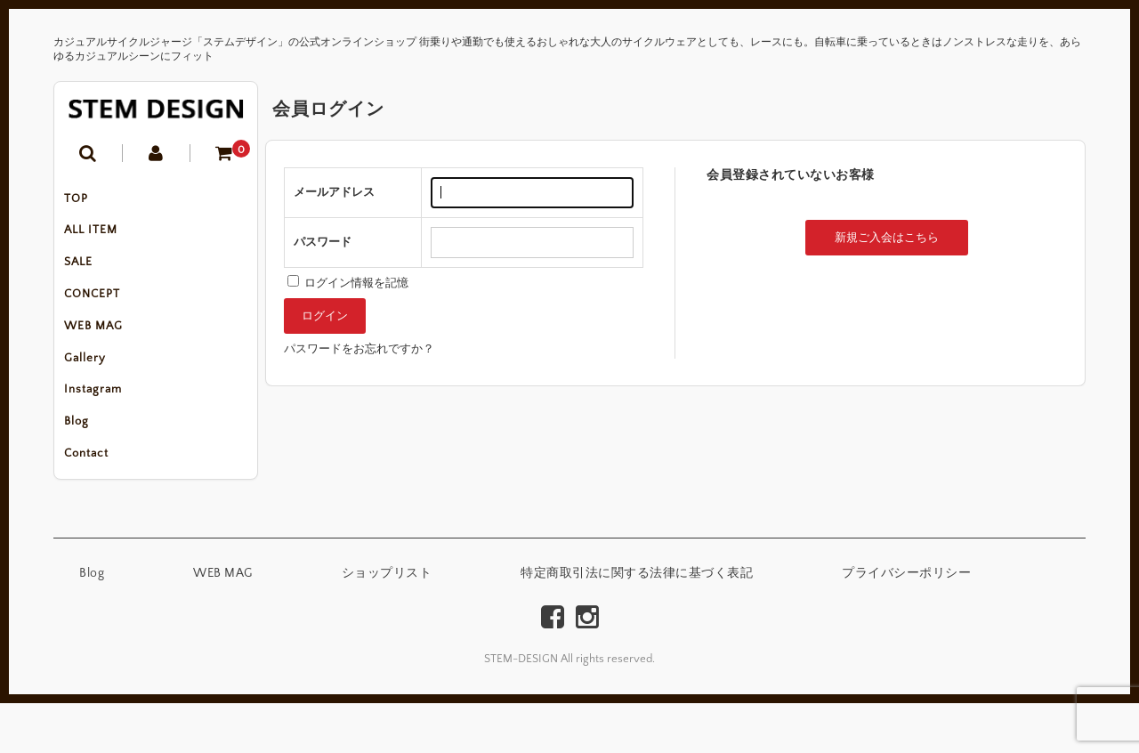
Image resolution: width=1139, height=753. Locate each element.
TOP (84, 201)
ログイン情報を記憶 (347, 283)
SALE (86, 276)
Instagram (101, 425)
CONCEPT (100, 313)
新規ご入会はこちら (887, 237)
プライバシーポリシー (906, 623)
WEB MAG (101, 350)
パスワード (322, 242)
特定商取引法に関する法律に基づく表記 (637, 623)
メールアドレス (334, 192)
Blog (84, 463)
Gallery (93, 388)
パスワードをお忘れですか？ (359, 349)
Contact (94, 500)
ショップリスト (387, 623)
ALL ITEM (98, 238)
